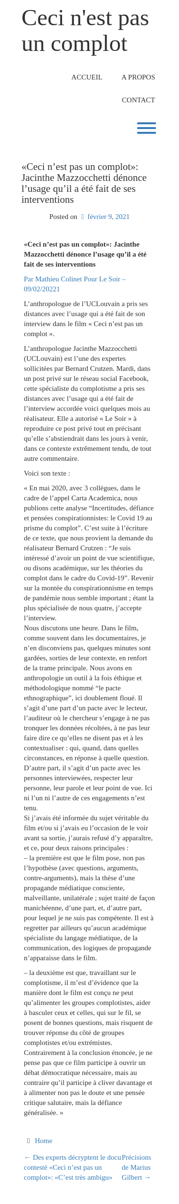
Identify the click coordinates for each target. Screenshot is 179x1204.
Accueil (87, 77)
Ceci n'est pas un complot (85, 30)
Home (44, 1140)
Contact (138, 100)
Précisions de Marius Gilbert (136, 1167)
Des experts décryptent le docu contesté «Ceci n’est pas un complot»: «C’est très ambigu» (72, 1167)
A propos (138, 77)
